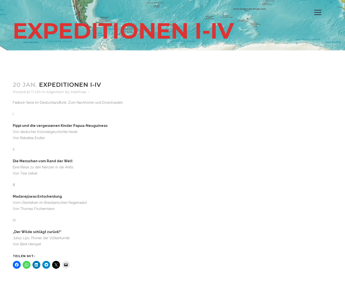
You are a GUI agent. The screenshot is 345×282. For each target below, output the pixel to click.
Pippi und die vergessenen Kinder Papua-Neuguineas (60, 126)
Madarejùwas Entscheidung (37, 196)
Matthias (78, 92)
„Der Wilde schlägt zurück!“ (37, 232)
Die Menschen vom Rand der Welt (43, 161)
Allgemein (55, 92)
